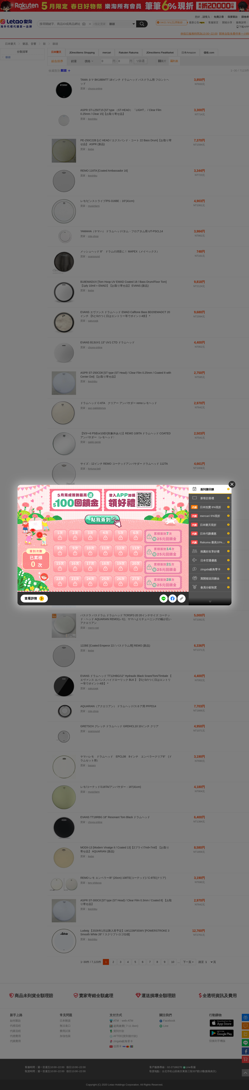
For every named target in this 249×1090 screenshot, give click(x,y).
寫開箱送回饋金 (210, 578)
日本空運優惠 (210, 560)
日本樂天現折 (210, 525)
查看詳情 (31, 598)
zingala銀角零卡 (210, 569)
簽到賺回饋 (210, 489)
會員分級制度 (210, 587)
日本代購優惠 (210, 533)
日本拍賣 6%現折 (210, 507)
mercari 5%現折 (210, 516)
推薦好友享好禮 (210, 551)
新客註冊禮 (210, 498)
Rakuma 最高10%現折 (210, 542)
